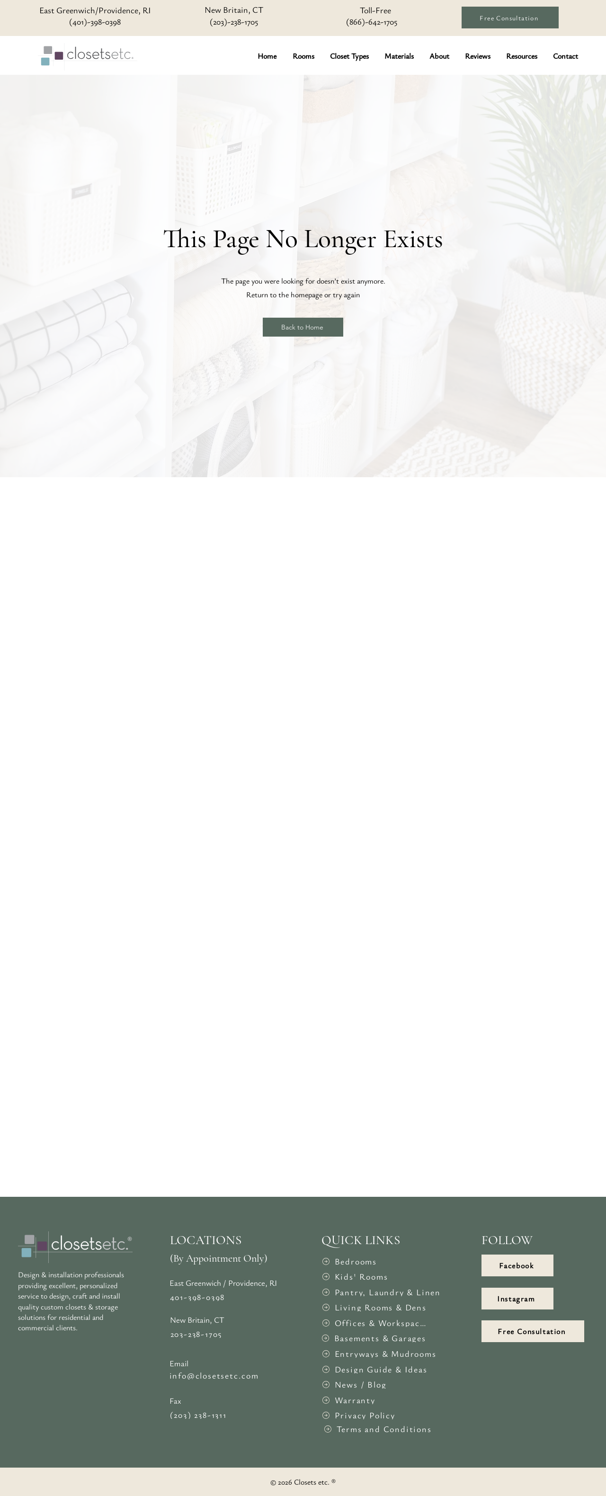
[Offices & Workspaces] (374, 1322)
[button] (304, 56)
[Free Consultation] (510, 17)
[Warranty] (374, 1400)
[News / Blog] (374, 1384)
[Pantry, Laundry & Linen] (382, 1292)
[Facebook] (517, 1265)
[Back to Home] (303, 327)
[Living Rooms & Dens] (374, 1307)
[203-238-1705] (223, 1333)
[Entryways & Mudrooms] (380, 1353)
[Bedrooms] (374, 1261)
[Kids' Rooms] (374, 1276)
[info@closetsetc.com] (222, 1375)
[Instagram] (517, 1298)
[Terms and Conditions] (380, 1429)
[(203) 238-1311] (223, 1414)
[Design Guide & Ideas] (374, 1369)
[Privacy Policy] (374, 1415)
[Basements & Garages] (374, 1338)
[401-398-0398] (223, 1296)
